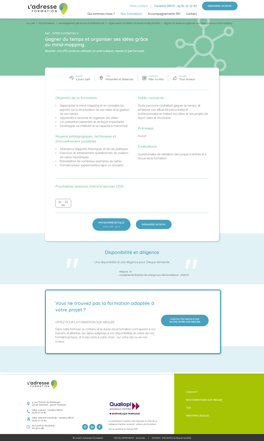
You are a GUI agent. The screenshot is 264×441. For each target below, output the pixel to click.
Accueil (30, 23)
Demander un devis (220, 6)
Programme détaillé (111, 224)
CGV (188, 407)
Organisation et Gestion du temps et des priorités (134, 23)
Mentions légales (197, 415)
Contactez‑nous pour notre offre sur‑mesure (184, 320)
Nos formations (131, 14)
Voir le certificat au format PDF (123, 429)
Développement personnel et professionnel (81, 23)
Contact (191, 14)
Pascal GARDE (183, 438)
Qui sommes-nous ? (101, 14)
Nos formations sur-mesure (204, 400)
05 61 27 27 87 (187, 6)
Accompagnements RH (164, 14)
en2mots (140, 438)
